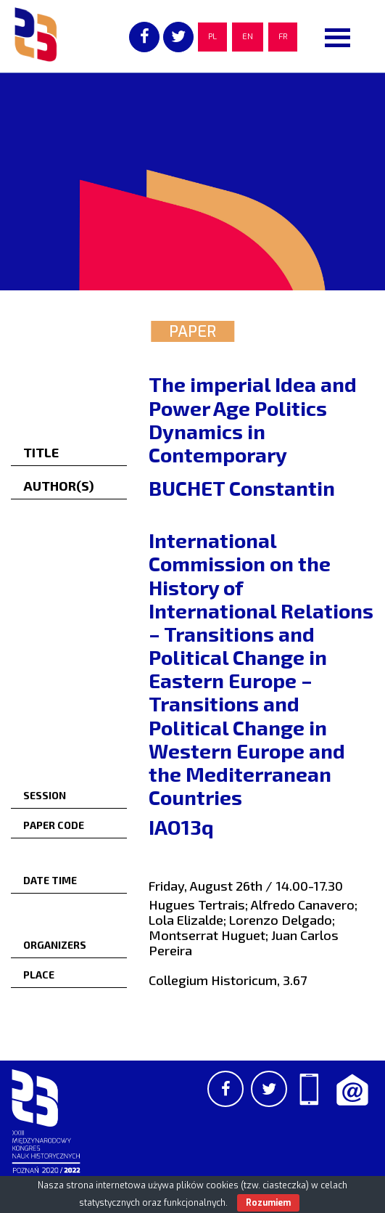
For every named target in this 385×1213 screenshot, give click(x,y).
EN (247, 36)
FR (282, 36)
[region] (192, 181)
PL (212, 36)
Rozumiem (268, 1203)
